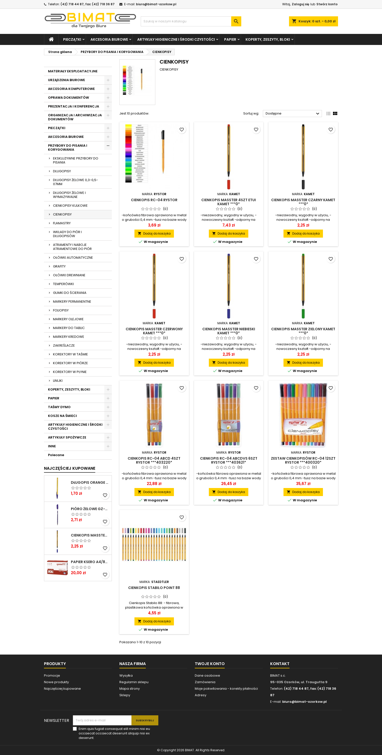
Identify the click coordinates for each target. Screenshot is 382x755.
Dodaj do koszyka (154, 233)
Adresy (200, 695)
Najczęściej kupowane (62, 688)
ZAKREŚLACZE (64, 345)
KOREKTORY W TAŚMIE (70, 354)
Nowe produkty (56, 682)
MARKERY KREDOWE (68, 336)
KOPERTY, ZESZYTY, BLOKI (268, 39)
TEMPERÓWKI (63, 284)
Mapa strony (129, 688)
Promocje (52, 675)
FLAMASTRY (62, 223)
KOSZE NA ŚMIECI (62, 415)
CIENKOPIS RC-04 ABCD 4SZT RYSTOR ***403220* (154, 460)
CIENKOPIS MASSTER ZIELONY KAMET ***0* (303, 331)
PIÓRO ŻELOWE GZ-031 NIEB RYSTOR (90, 509)
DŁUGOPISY (62, 171)
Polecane (56, 455)
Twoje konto (210, 664)
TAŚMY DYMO (59, 407)
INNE (52, 446)
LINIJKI (58, 380)
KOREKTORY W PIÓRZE (70, 363)
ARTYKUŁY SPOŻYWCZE (67, 437)
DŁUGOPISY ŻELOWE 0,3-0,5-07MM (75, 182)
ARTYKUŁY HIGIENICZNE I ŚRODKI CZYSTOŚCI (176, 39)
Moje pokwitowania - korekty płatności (226, 688)
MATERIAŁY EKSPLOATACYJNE (73, 71)
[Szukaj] (191, 21)
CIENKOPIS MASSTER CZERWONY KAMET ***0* (154, 331)
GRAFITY (59, 266)
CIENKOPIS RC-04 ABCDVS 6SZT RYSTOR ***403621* (228, 460)
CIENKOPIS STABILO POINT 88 (154, 587)
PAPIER (230, 39)
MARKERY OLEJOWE (68, 319)
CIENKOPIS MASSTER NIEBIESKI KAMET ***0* (90, 535)
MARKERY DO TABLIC (69, 328)
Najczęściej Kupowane (69, 468)
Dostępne (293, 114)
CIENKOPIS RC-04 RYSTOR (154, 199)
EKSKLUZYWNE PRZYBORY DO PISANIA (75, 160)
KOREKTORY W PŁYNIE (70, 371)
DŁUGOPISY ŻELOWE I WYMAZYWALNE (69, 194)
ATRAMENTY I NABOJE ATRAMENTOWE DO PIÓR (72, 246)
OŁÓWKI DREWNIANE (69, 275)
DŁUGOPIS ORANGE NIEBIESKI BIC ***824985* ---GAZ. (90, 482)
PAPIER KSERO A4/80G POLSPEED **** (90, 562)
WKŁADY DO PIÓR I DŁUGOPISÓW (67, 234)
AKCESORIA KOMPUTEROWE (71, 88)
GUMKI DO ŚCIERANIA (69, 292)
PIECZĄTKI (72, 39)
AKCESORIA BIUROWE (109, 39)
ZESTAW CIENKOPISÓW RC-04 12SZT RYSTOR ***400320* (303, 460)
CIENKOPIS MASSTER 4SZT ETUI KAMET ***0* (228, 201)
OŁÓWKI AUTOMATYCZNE (73, 257)
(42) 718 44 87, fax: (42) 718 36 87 (88, 4)
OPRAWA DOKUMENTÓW (68, 97)
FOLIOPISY (61, 310)
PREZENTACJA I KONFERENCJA (73, 106)
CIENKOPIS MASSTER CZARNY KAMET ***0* (303, 201)
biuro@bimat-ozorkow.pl (156, 4)
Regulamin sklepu (134, 682)
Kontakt (280, 664)
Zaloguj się (300, 4)
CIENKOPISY (62, 214)
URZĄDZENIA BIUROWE (66, 80)
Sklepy (124, 695)
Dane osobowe (207, 675)
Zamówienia (205, 682)
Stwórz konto (327, 4)
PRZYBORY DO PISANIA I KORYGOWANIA (67, 147)
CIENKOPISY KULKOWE (70, 205)
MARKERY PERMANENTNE (72, 301)
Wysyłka (126, 675)
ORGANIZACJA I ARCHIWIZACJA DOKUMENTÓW (75, 117)
